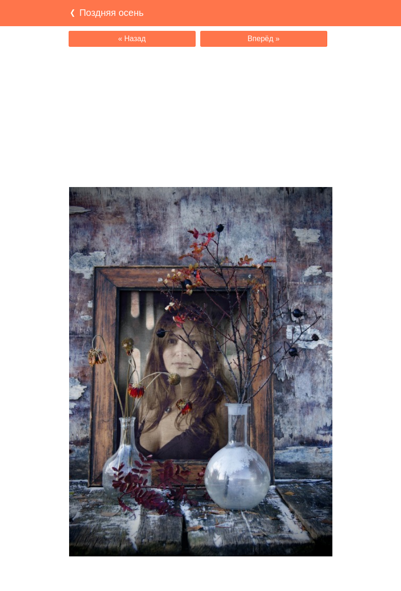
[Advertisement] (201, 116)
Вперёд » (263, 39)
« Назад (132, 39)
